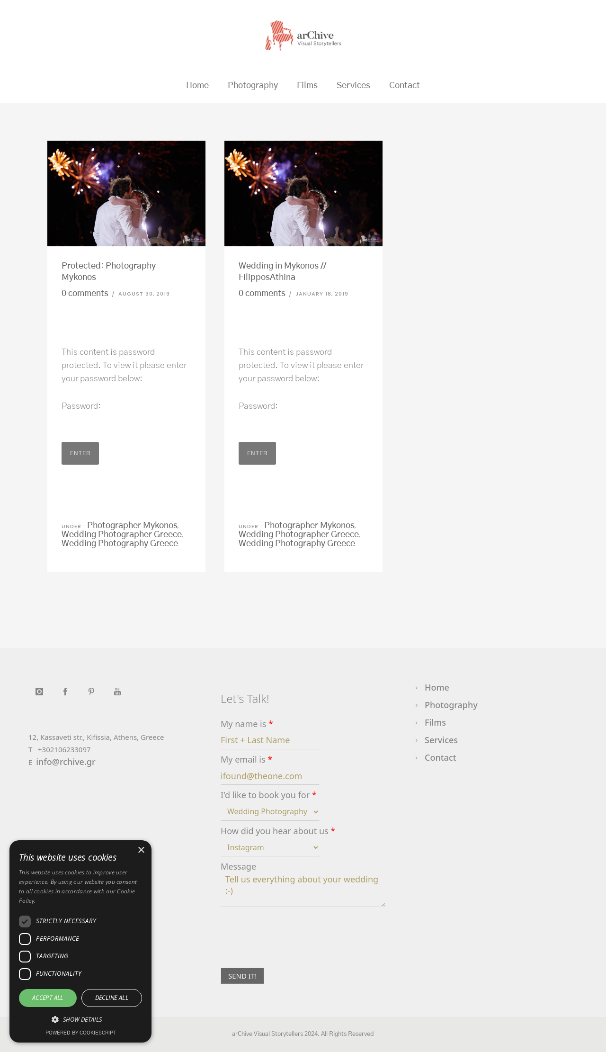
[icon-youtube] (117, 691)
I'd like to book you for (269, 795)
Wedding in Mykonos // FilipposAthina (282, 272)
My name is (247, 724)
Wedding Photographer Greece (122, 534)
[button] (80, 1019)
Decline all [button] (111, 998)
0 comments (85, 293)
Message (238, 866)
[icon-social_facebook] (67, 691)
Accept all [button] (47, 998)
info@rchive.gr (65, 761)
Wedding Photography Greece (120, 543)
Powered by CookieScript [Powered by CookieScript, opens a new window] (80, 1032)
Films (307, 85)
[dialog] (80, 941)
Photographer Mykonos (131, 526)
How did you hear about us (278, 831)
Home (197, 85)
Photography (253, 85)
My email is (246, 759)
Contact (404, 85)
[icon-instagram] (41, 691)
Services (353, 85)
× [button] (140, 850)
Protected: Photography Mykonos (109, 272)
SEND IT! (242, 975)
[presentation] (293, 952)
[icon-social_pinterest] (93, 691)
